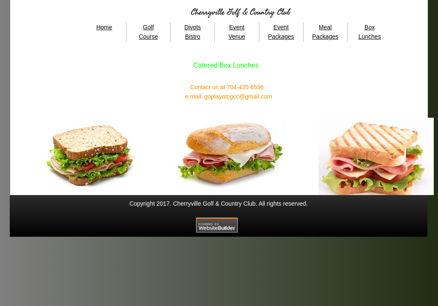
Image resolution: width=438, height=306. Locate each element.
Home (104, 27)
